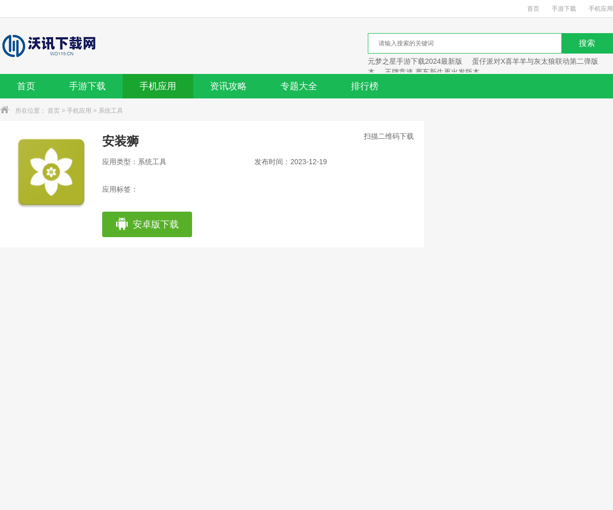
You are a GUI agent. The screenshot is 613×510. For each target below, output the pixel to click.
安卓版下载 (147, 224)
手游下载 (564, 8)
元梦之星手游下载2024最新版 (415, 61)
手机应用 (600, 8)
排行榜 (365, 86)
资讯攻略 (228, 86)
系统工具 (111, 110)
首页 (533, 8)
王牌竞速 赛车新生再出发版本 (432, 72)
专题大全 (298, 86)
